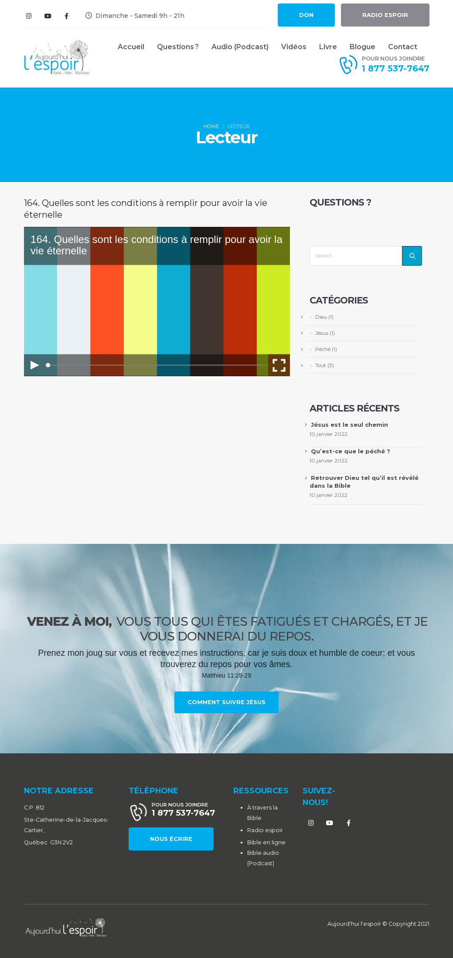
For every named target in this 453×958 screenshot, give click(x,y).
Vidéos (294, 47)
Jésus (321, 333)
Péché (322, 349)
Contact (402, 47)
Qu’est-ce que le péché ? (350, 451)
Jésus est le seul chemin (349, 424)
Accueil (131, 47)
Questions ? (178, 47)
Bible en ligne (266, 842)
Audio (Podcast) (240, 47)
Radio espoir (265, 830)
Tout (320, 365)
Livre (328, 47)
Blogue (362, 47)
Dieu (321, 317)
